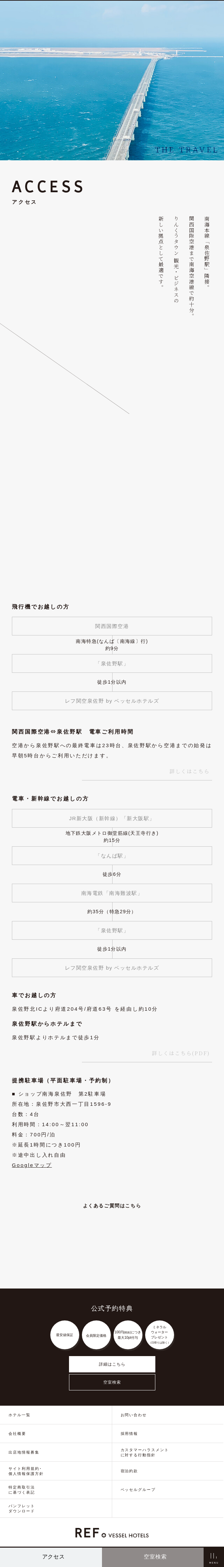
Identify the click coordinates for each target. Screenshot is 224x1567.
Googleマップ (32, 1165)
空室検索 (112, 1382)
